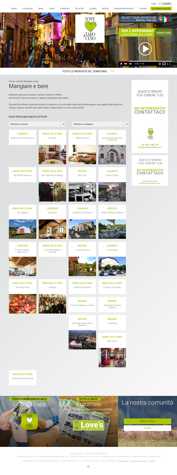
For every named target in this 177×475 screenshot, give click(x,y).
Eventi (52, 8)
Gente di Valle (147, 421)
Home (14, 8)
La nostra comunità (161, 8)
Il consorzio (27, 8)
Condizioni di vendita (139, 461)
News (41, 8)
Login (153, 3)
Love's (147, 428)
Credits (152, 461)
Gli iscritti (79, 8)
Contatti (143, 8)
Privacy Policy (123, 461)
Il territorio (65, 8)
